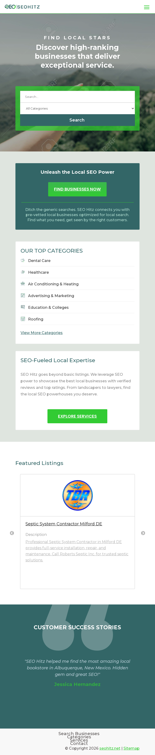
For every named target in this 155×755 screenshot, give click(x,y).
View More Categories (42, 333)
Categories (79, 737)
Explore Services (77, 416)
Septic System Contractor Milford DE (63, 524)
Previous (12, 533)
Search (77, 120)
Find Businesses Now (77, 189)
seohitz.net (109, 748)
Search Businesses (78, 733)
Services (79, 740)
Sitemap (131, 748)
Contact (79, 743)
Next (143, 533)
